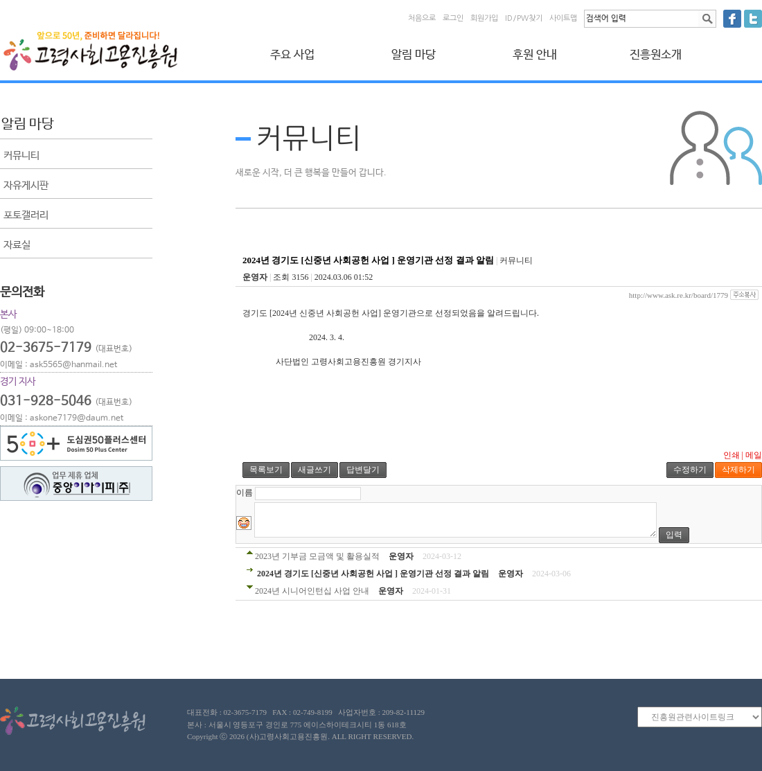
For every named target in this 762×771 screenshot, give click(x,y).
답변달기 (363, 470)
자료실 (16, 245)
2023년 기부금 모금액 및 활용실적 (317, 556)
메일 (753, 455)
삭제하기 (738, 470)
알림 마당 (413, 55)
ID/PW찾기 (523, 18)
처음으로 (422, 18)
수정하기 (690, 470)
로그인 (453, 18)
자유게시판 (25, 185)
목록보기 (266, 470)
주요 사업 (292, 55)
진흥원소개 (656, 55)
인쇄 (731, 455)
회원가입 (484, 18)
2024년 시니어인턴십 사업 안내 (312, 591)
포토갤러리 (25, 215)
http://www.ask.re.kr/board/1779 (678, 295)
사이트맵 (563, 18)
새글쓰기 (314, 470)
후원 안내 (535, 55)
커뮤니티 (21, 155)
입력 (674, 535)
